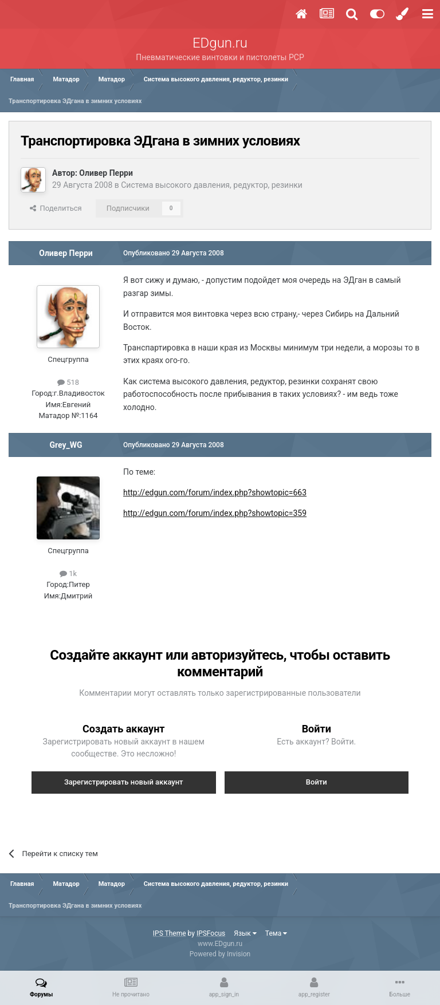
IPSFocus (211, 933)
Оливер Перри (106, 173)
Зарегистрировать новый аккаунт (123, 782)
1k (68, 573)
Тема (276, 933)
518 (68, 382)
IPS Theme (169, 933)
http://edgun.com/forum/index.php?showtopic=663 (215, 492)
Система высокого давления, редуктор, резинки (211, 185)
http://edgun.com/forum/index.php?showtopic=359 (215, 513)
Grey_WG (65, 445)
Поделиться (56, 208)
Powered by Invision (220, 954)
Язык (245, 933)
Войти (316, 782)
